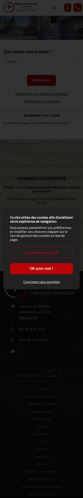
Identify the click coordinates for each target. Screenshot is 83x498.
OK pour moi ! (41, 268)
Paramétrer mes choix (41, 252)
